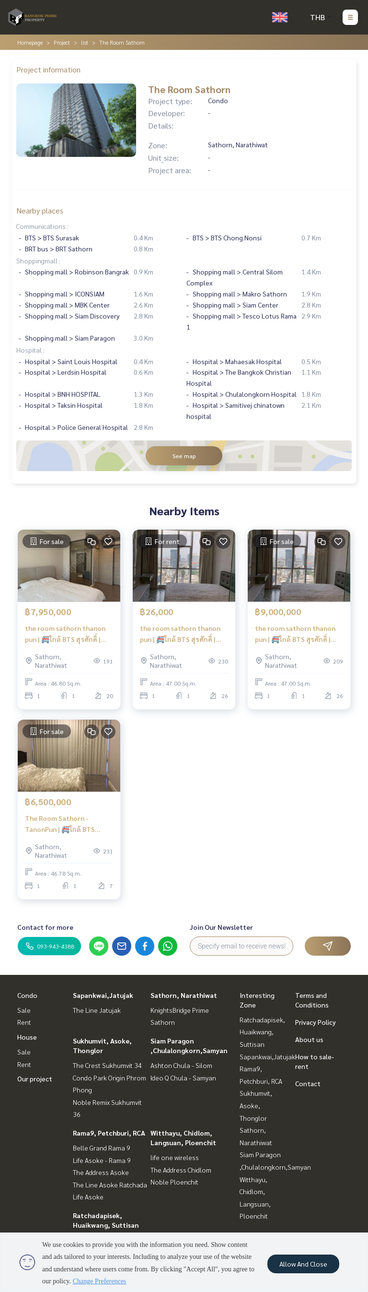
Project (62, 42)
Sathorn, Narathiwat (183, 995)
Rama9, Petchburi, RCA (109, 1132)
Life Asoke (88, 1196)
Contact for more (45, 927)
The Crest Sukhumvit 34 (107, 1065)
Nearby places (39, 210)
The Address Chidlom (180, 1169)
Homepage (30, 42)
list (84, 42)
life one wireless (174, 1157)
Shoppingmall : (38, 260)
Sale (24, 1010)
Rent (24, 1022)
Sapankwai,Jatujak (103, 995)
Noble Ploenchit (174, 1181)
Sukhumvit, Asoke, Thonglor (256, 1105)
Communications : (42, 226)
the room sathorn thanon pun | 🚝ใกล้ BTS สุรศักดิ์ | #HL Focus (65, 634)
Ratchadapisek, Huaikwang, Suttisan (262, 1031)
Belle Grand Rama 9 (101, 1147)
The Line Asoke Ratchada (110, 1184)
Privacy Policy (315, 1022)
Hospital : (30, 349)
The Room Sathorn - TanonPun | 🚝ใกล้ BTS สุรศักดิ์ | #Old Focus (60, 824)
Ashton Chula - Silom (181, 1065)
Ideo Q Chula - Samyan (183, 1077)
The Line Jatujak (97, 1010)
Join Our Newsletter (221, 927)
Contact (308, 1083)
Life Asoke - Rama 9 (102, 1160)
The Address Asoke (101, 1172)
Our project (34, 1078)
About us (309, 1039)
